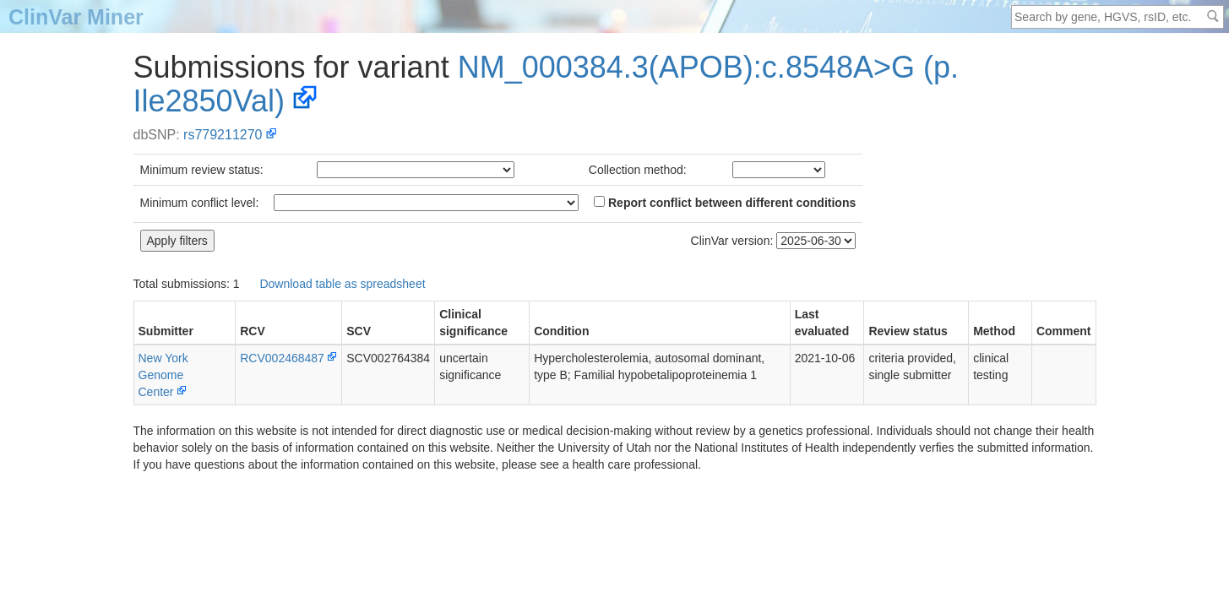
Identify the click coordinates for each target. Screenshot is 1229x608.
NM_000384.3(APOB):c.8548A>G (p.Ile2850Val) (546, 84)
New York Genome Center (163, 375)
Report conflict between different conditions (725, 202)
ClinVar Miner (76, 17)
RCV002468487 (282, 358)
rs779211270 (222, 135)
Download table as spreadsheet (342, 283)
